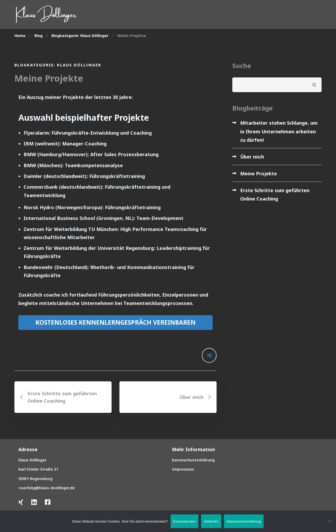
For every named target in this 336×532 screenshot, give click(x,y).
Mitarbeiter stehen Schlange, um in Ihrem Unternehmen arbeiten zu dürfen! (279, 131)
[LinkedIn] (34, 502)
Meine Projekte (258, 173)
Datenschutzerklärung (244, 521)
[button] (115, 322)
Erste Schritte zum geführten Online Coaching (274, 194)
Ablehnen (211, 521)
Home (19, 35)
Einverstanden (184, 521)
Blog (38, 35)
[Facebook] (47, 502)
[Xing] (21, 502)
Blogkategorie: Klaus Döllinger (79, 35)
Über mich (252, 157)
